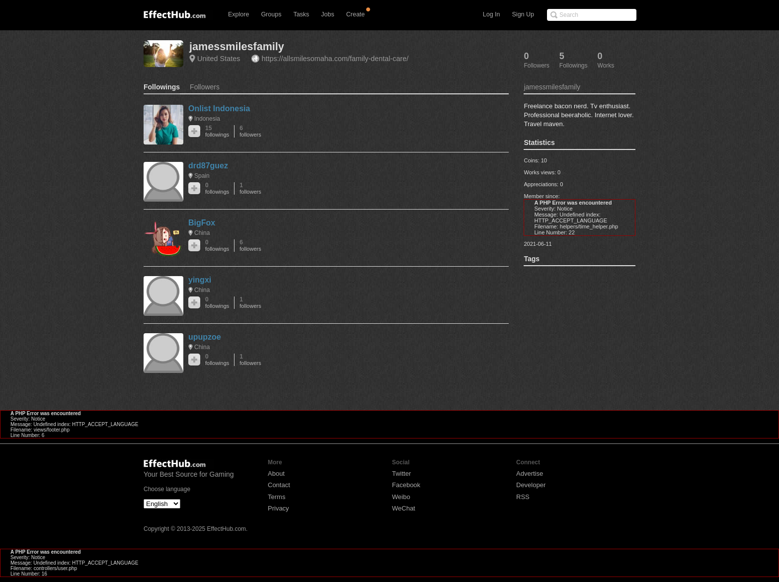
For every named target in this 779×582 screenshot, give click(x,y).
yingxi (199, 280)
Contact (279, 485)
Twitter (401, 473)
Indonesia (207, 118)
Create (355, 14)
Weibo (401, 497)
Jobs (327, 14)
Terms (276, 497)
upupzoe (204, 337)
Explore (238, 14)
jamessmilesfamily (236, 46)
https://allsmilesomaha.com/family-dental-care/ (334, 59)
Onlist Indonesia (219, 108)
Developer (530, 485)
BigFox (201, 222)
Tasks (301, 14)
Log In (491, 14)
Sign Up (523, 14)
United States (218, 59)
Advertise (529, 473)
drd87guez (208, 165)
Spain (202, 175)
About (276, 473)
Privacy (278, 508)
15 (217, 131)
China (202, 232)
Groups (271, 14)
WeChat (403, 508)
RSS (523, 497)
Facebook (406, 485)
